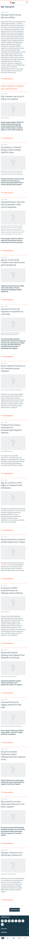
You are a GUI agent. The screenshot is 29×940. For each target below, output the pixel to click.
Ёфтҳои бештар (14, 909)
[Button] (7, 79)
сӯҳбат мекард (5, 565)
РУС (19, 938)
